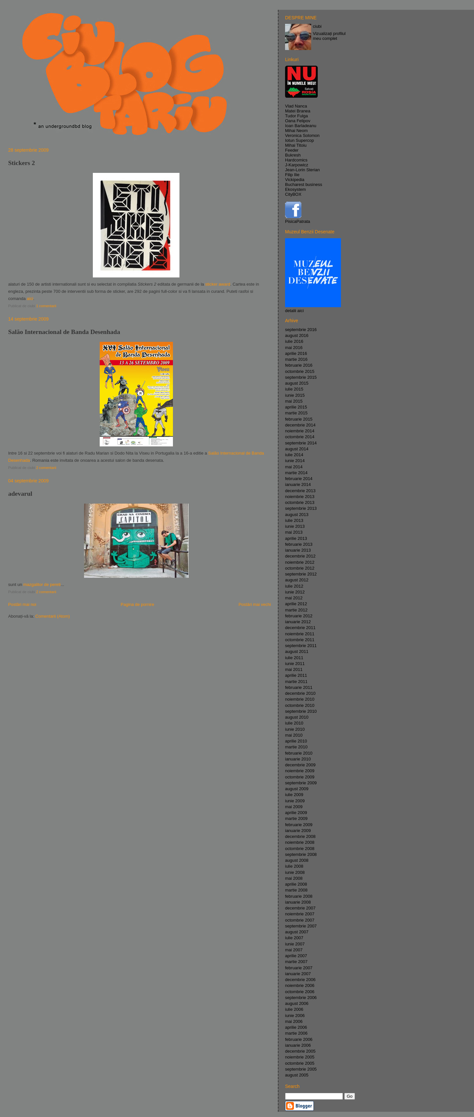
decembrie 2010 (300, 693)
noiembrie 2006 (299, 985)
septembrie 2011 (301, 645)
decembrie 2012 (300, 556)
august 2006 (297, 1003)
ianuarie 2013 (298, 550)
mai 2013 (293, 532)
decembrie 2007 (300, 908)
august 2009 (297, 788)
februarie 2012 (299, 615)
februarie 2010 (299, 753)
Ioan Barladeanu (300, 125)
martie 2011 (296, 681)
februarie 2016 (299, 365)
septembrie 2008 (301, 854)
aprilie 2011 (296, 675)
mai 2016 (293, 347)
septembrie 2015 (301, 377)
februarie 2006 (299, 1039)
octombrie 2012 (299, 568)
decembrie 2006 (300, 979)
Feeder (291, 150)
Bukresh (293, 155)
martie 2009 (296, 818)
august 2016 (297, 335)
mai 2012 (293, 597)
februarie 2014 (299, 478)
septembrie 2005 (301, 1069)
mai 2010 (293, 735)
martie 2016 (296, 359)
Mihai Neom (296, 130)
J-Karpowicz (296, 164)
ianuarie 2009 (298, 830)
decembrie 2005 (300, 1051)
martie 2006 (296, 1033)
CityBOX (293, 194)
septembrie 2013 (301, 508)
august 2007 (297, 931)
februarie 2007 (299, 967)
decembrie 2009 (300, 764)
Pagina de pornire (137, 604)
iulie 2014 (294, 454)
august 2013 (297, 514)
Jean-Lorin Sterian (302, 169)
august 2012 (297, 579)
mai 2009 (293, 806)
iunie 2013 (295, 526)
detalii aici (294, 310)
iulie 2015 (294, 389)
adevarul (20, 493)
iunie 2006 (295, 1015)
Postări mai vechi (255, 604)
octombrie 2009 (299, 777)
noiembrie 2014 (299, 430)
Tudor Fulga (296, 115)
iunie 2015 (295, 395)
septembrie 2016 (301, 329)
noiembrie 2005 (299, 1057)
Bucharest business (303, 184)
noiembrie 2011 (299, 633)
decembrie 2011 (300, 627)
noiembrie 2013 (299, 496)
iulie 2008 (294, 866)
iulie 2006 (294, 1009)
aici (30, 298)
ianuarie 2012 (298, 621)
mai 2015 (293, 401)
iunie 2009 (295, 800)
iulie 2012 (294, 586)
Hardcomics (296, 160)
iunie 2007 (295, 944)
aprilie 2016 (296, 353)
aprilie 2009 (296, 812)
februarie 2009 (299, 824)
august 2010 (297, 717)
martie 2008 (296, 890)
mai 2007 (293, 949)
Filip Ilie (292, 174)
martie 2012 (296, 610)
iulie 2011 (294, 657)
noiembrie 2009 (299, 770)
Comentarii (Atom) (52, 616)
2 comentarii (46, 468)
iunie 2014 (295, 460)
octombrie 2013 (299, 502)
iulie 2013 (294, 520)
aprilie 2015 (296, 407)
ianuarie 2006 (298, 1045)
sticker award (217, 284)
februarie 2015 (299, 419)
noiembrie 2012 (299, 562)
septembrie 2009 (301, 782)
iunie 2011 (295, 663)
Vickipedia (294, 179)
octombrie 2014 (299, 436)
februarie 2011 (299, 687)
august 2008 (297, 860)
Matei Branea (297, 110)
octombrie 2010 (299, 705)
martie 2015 (296, 412)
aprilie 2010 (296, 741)
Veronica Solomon (302, 135)
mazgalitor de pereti (41, 584)
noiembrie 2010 (299, 699)
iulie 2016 (294, 341)
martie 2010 (296, 746)
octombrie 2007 (299, 920)
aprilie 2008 (296, 884)
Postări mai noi (22, 604)
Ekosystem (295, 189)
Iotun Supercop (299, 140)
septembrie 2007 (301, 926)
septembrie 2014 (301, 443)
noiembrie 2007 (299, 913)
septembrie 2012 (301, 574)
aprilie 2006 (296, 1027)
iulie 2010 (294, 723)
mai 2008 (293, 878)
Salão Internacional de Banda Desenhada (64, 331)
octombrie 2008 (299, 848)
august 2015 (297, 383)
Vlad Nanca (296, 106)
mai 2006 (293, 1021)
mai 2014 (293, 466)
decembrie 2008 (300, 836)
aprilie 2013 (296, 538)
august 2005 (297, 1075)
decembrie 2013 (300, 490)
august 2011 (297, 651)
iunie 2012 (295, 592)
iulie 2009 (294, 794)
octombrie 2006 (299, 991)
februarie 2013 (299, 544)
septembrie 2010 (301, 711)
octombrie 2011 (299, 639)
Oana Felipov (297, 120)
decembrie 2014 (300, 425)
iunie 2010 (295, 729)
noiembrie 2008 (299, 842)
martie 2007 (296, 961)
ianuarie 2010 (298, 759)
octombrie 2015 (299, 371)
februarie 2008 (299, 896)
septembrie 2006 (301, 997)
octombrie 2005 (299, 1063)
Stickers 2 (21, 162)
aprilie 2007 (296, 955)
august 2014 (297, 448)
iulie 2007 (294, 937)
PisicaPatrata (297, 221)
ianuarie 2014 (298, 484)
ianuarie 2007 (298, 973)
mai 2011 (293, 669)
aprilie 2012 (296, 603)
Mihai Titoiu (296, 145)
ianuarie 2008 (298, 902)
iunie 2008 (295, 872)
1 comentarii (46, 306)
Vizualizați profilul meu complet (329, 36)
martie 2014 (296, 472)
